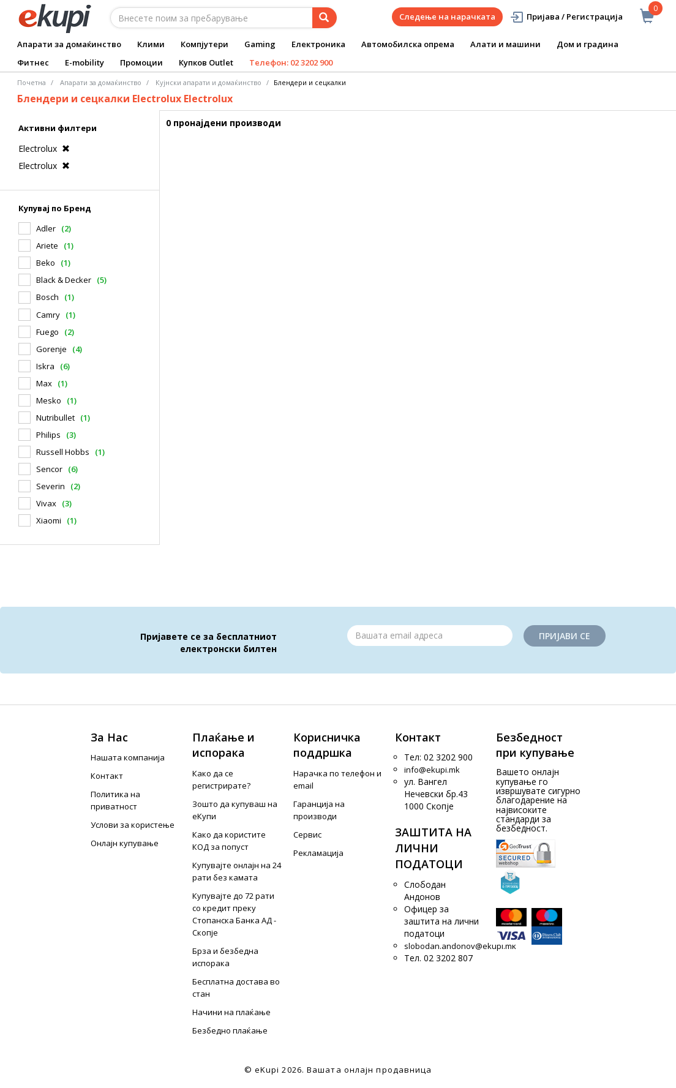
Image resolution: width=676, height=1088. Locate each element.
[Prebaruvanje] (324, 17)
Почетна (31, 82)
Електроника (318, 44)
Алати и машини (505, 44)
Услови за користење (133, 824)
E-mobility (84, 62)
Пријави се (564, 636)
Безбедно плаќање (230, 1030)
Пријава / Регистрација (566, 17)
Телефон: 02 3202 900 (290, 62)
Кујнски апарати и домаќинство (208, 82)
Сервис (307, 834)
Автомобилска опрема (407, 44)
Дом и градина (587, 44)
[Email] (430, 635)
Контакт (107, 775)
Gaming (260, 44)
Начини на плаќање (231, 1012)
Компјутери (204, 44)
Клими (151, 44)
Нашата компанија (128, 757)
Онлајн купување (125, 843)
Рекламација (318, 852)
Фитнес (33, 62)
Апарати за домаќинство (69, 44)
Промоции (141, 62)
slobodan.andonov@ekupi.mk (460, 945)
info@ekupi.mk (432, 769)
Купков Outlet (206, 62)
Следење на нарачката (447, 16)
